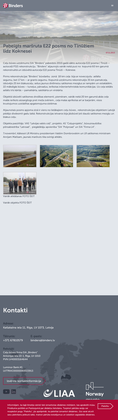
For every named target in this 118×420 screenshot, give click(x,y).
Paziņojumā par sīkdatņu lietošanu (45, 408)
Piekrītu (105, 406)
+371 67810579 (13, 340)
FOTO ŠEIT (28, 196)
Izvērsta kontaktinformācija (24, 381)
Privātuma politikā (16, 408)
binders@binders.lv (43, 340)
